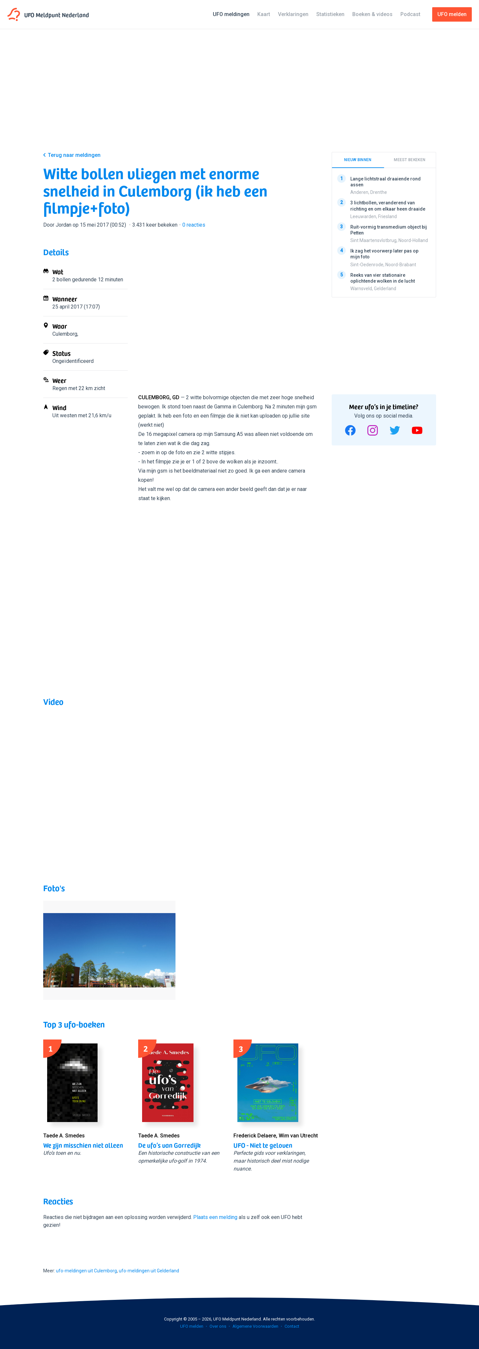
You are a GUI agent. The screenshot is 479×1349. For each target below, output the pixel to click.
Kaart (263, 14)
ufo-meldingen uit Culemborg (86, 1270)
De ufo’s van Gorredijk (169, 1145)
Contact (292, 1326)
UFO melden (191, 1326)
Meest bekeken (409, 160)
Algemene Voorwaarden (255, 1326)
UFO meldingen (231, 14)
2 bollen (61, 279)
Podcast (410, 14)
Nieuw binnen (358, 160)
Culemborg (64, 334)
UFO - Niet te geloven (262, 1145)
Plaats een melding (215, 1217)
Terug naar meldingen (74, 155)
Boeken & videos (372, 14)
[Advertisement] (239, 95)
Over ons (218, 1326)
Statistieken (330, 14)
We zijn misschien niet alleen (83, 1145)
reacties (193, 225)
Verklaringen (293, 14)
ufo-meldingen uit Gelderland (149, 1270)
